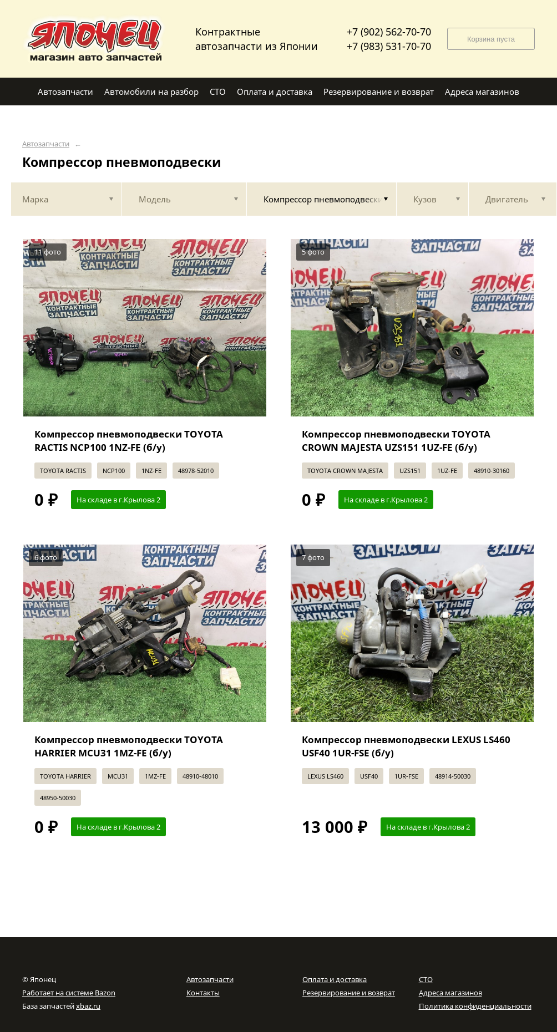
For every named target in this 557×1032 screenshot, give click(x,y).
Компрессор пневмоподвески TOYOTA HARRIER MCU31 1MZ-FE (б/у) (128, 746)
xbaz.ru (88, 1006)
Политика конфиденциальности (475, 1006)
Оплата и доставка (334, 979)
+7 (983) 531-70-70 (389, 46)
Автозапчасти (45, 144)
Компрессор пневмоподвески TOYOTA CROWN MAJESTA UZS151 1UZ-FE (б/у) (396, 441)
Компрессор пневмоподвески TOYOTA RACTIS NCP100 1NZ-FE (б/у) (128, 441)
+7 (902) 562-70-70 (389, 31)
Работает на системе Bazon (68, 993)
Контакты (203, 993)
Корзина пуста (491, 39)
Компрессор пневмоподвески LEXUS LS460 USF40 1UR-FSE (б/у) (406, 746)
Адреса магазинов (450, 993)
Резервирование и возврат (348, 993)
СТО (426, 979)
